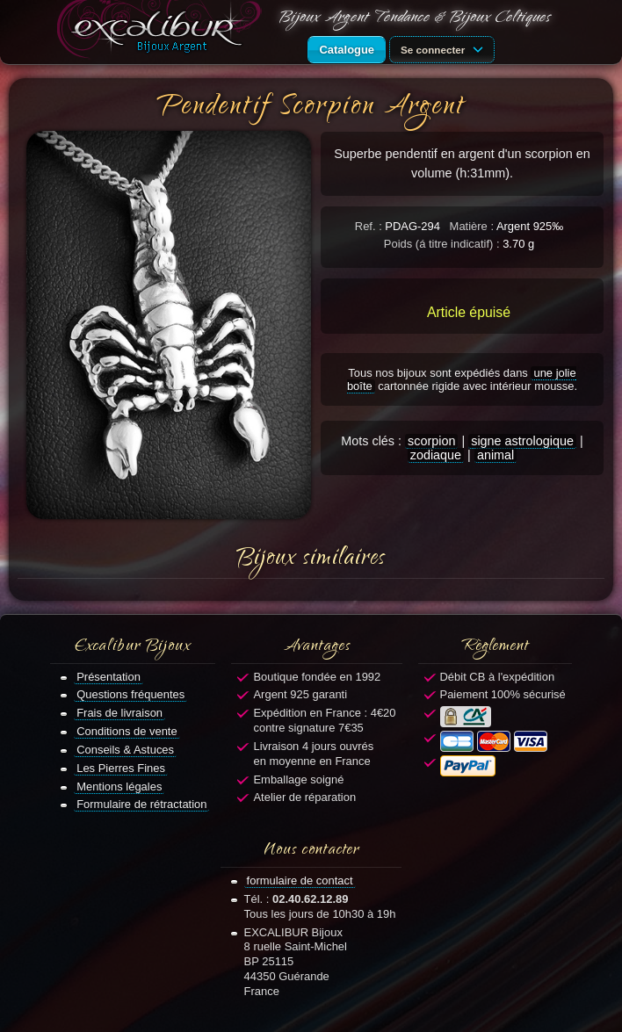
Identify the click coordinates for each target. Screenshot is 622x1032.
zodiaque (435, 455)
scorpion (431, 441)
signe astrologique (522, 441)
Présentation (108, 676)
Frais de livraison (119, 712)
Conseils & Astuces (125, 749)
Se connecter (444, 48)
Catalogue (346, 49)
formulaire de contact (300, 880)
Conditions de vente (126, 731)
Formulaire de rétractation (141, 804)
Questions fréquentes (130, 694)
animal (495, 455)
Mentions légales (119, 786)
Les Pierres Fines (120, 768)
